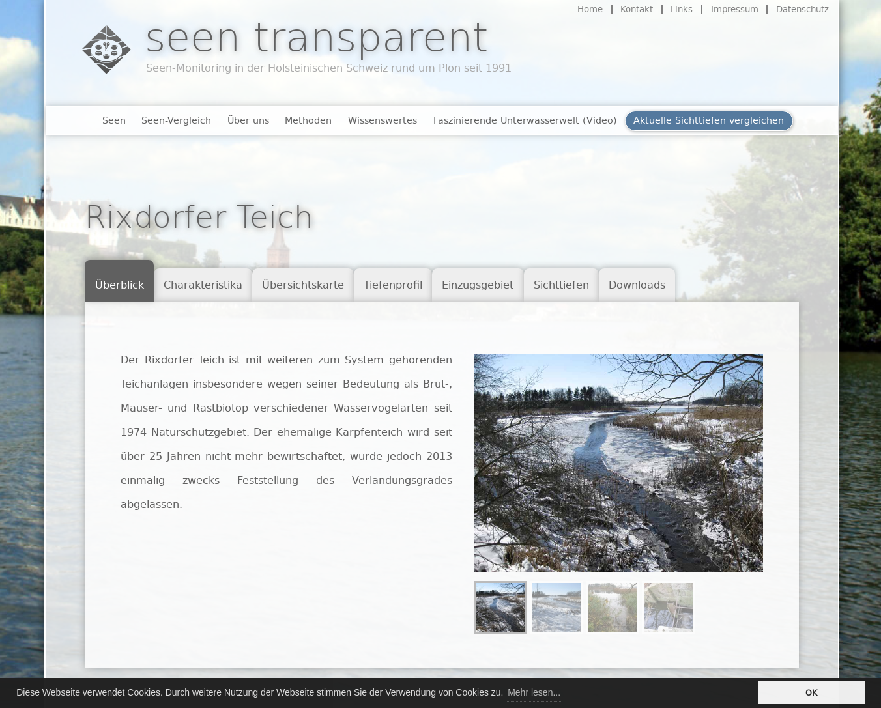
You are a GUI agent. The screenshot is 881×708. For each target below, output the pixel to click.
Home (590, 9)
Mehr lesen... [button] (534, 692)
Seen (114, 120)
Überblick (119, 284)
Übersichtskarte (303, 284)
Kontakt (636, 9)
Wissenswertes (382, 120)
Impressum (734, 9)
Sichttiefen (561, 284)
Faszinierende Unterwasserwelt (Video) (525, 120)
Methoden (308, 120)
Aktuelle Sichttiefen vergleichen (708, 120)
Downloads (637, 284)
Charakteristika (203, 284)
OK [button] (811, 693)
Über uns (248, 120)
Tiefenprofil (393, 284)
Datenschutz (802, 9)
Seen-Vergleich (176, 120)
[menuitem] (500, 607)
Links (682, 9)
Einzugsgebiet (477, 284)
